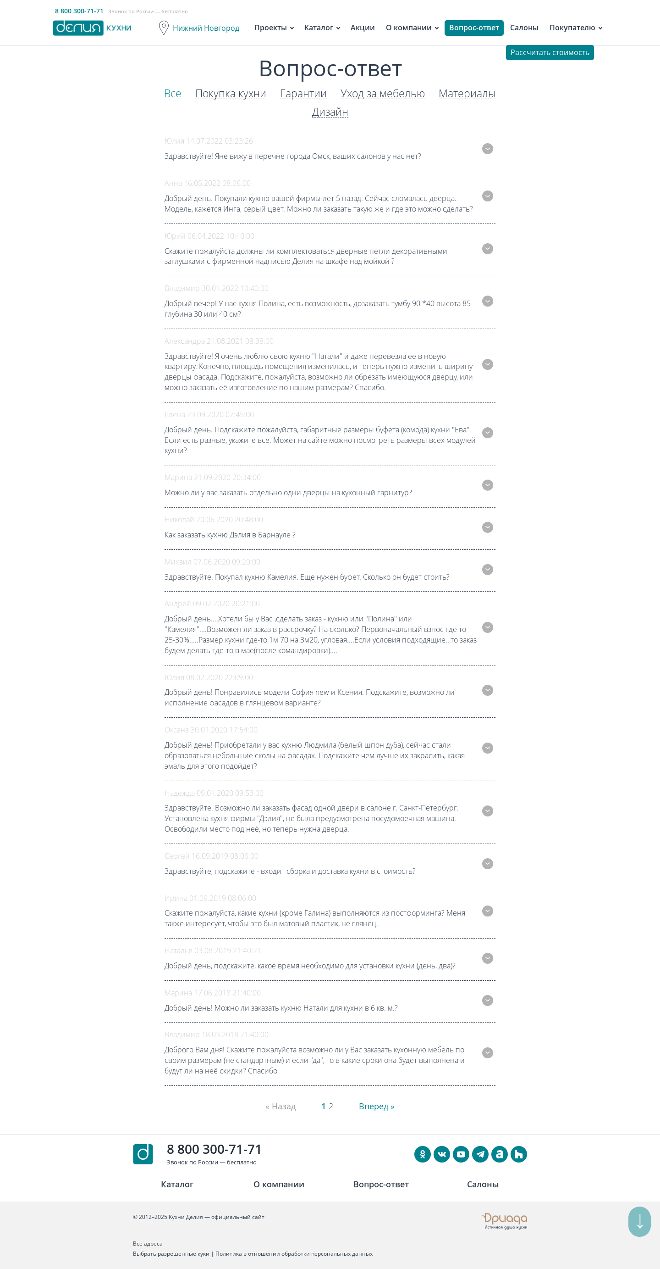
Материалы (471, 93)
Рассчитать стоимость (550, 52)
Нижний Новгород (206, 28)
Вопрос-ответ (474, 27)
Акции (363, 27)
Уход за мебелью (384, 93)
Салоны (524, 27)
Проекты (270, 27)
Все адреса (148, 1243)
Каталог (318, 27)
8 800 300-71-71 (214, 1148)
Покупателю (572, 27)
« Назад (278, 1105)
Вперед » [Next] (379, 1105)
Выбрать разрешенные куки (171, 1254)
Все (168, 93)
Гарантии (302, 93)
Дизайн (330, 111)
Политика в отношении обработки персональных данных (294, 1254)
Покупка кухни (227, 93)
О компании (409, 27)
